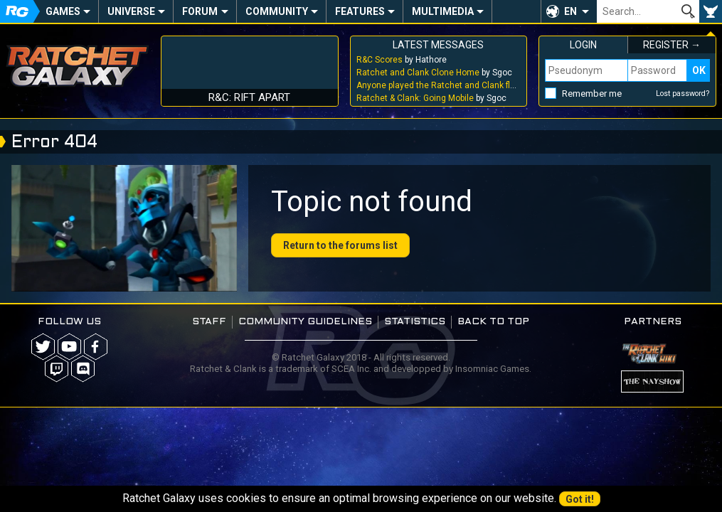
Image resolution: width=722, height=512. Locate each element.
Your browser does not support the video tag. (124, 228)
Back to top (493, 321)
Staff (209, 321)
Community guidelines (305, 321)
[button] (569, 11)
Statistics (414, 321)
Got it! (580, 499)
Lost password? (683, 93)
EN (570, 11)
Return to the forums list (340, 245)
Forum (200, 11)
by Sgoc (434, 73)
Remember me (592, 93)
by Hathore (401, 60)
